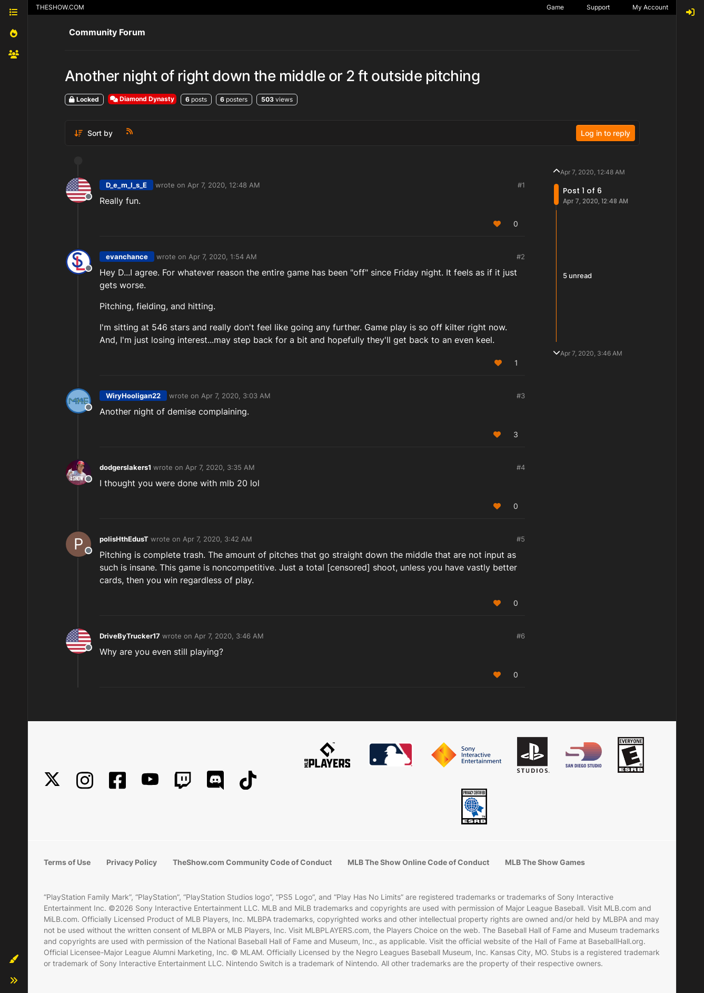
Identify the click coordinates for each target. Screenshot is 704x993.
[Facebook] (117, 780)
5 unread (577, 275)
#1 (521, 185)
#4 (521, 467)
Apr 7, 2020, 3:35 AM (220, 467)
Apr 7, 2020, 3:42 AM (217, 539)
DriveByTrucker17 (130, 636)
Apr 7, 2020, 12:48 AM (223, 185)
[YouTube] (150, 780)
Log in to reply (605, 133)
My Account (650, 7)
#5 (521, 539)
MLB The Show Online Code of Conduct (418, 862)
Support (598, 7)
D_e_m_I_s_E (126, 185)
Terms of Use (67, 862)
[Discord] (215, 780)
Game (555, 7)
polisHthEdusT (124, 539)
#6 (521, 636)
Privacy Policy (131, 862)
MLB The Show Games (545, 862)
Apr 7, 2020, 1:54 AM (223, 256)
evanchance (127, 256)
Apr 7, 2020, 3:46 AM (229, 636)
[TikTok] (248, 780)
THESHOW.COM (60, 7)
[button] (13, 959)
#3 (521, 395)
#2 (521, 256)
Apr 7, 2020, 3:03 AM (236, 395)
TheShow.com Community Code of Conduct (252, 862)
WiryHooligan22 (133, 395)
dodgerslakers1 (125, 467)
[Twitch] (182, 780)
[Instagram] (84, 780)
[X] (52, 780)
